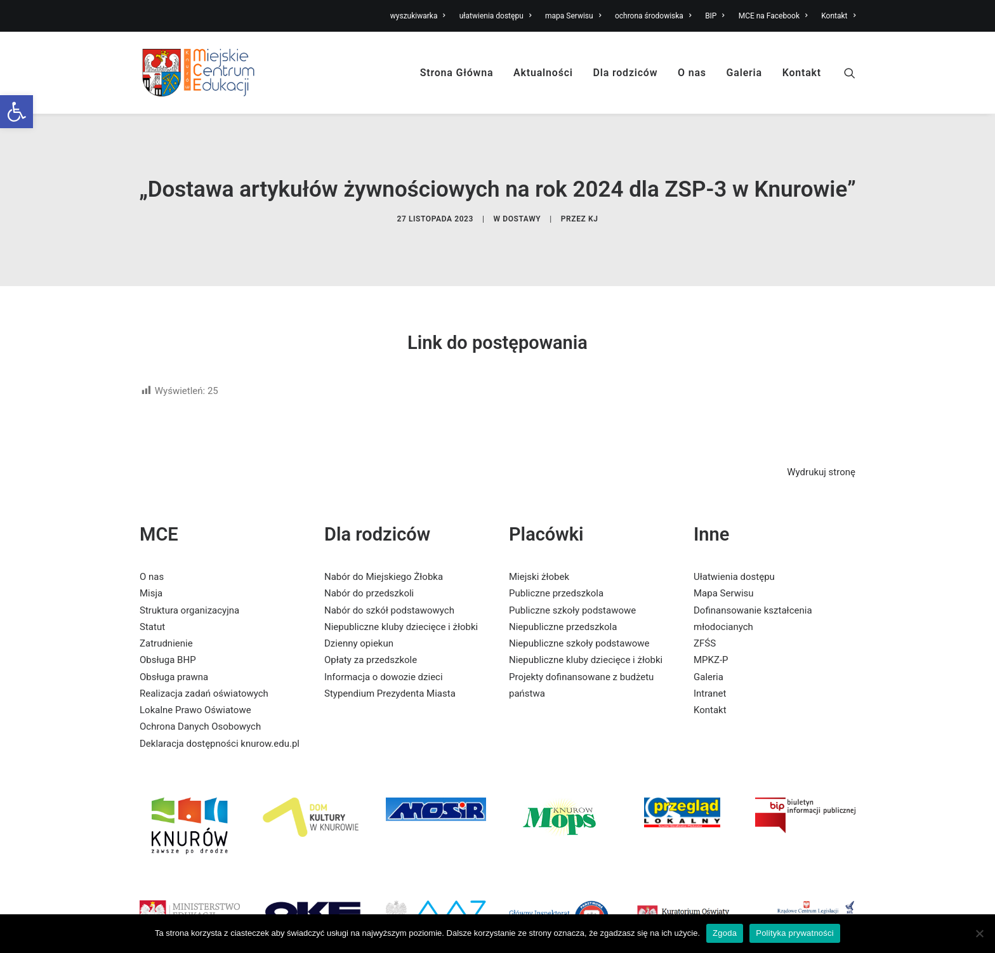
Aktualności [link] (543, 73)
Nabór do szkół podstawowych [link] (389, 585)
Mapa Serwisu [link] (724, 569)
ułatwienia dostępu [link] (495, 15)
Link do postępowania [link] (497, 318)
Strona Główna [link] (457, 73)
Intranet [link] (710, 669)
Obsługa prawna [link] (174, 652)
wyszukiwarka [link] (417, 15)
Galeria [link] (744, 73)
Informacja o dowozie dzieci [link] (383, 652)
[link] (16, 111)
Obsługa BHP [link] (168, 635)
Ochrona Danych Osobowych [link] (200, 702)
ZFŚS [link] (705, 619)
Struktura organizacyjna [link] (189, 585)
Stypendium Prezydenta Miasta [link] (390, 669)
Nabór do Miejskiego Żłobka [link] (383, 552)
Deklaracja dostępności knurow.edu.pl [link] (220, 719)
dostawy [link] (522, 206)
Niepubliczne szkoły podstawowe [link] (579, 619)
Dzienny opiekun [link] (358, 619)
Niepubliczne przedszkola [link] (563, 602)
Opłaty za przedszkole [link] (370, 635)
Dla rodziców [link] (625, 73)
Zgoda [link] (725, 933)
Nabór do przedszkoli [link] (369, 569)
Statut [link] (152, 602)
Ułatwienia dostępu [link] (734, 552)
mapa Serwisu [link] (573, 15)
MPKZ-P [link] (711, 635)
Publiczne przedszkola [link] (556, 569)
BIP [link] (715, 15)
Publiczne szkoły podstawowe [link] (572, 585)
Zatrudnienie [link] (166, 619)
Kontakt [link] (838, 15)
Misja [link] (151, 569)
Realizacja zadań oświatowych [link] (204, 669)
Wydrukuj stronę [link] (821, 448)
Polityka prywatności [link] (795, 933)
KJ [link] (593, 206)
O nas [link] (692, 73)
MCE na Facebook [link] (773, 15)
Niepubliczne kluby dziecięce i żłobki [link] (401, 602)
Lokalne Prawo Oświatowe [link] (195, 686)
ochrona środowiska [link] (653, 15)
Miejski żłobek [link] (539, 552)
